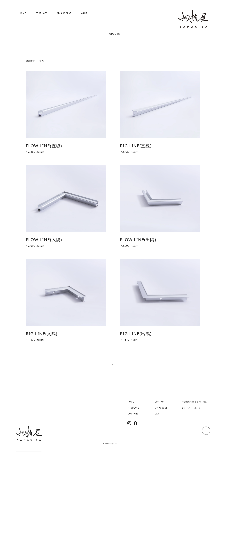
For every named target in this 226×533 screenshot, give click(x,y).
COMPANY (133, 495)
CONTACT (160, 483)
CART (84, 13)
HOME (23, 13)
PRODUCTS (41, 13)
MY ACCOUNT (64, 13)
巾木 (41, 141)
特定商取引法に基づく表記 (194, 483)
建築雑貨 (30, 141)
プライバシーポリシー (192, 489)
